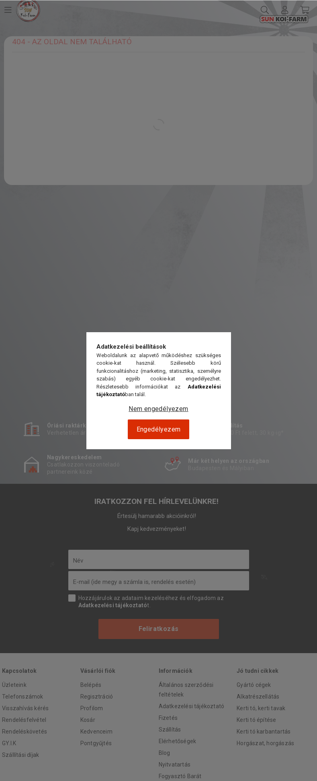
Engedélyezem (159, 429)
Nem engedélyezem (158, 409)
